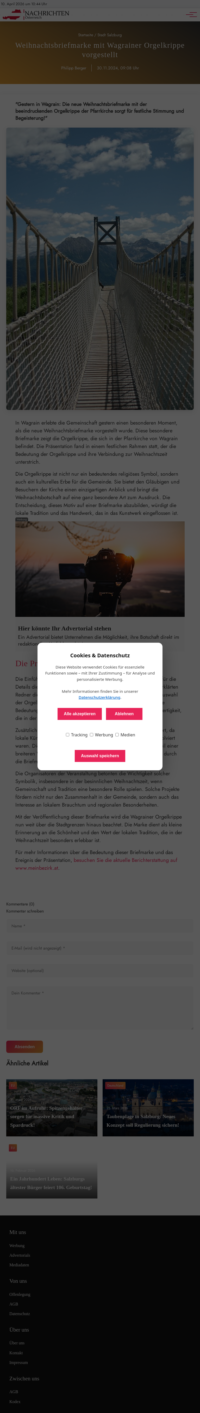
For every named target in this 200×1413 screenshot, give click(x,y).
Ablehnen (124, 714)
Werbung (101, 735)
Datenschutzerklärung (99, 697)
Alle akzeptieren (80, 714)
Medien (125, 735)
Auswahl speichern (100, 756)
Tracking (77, 735)
